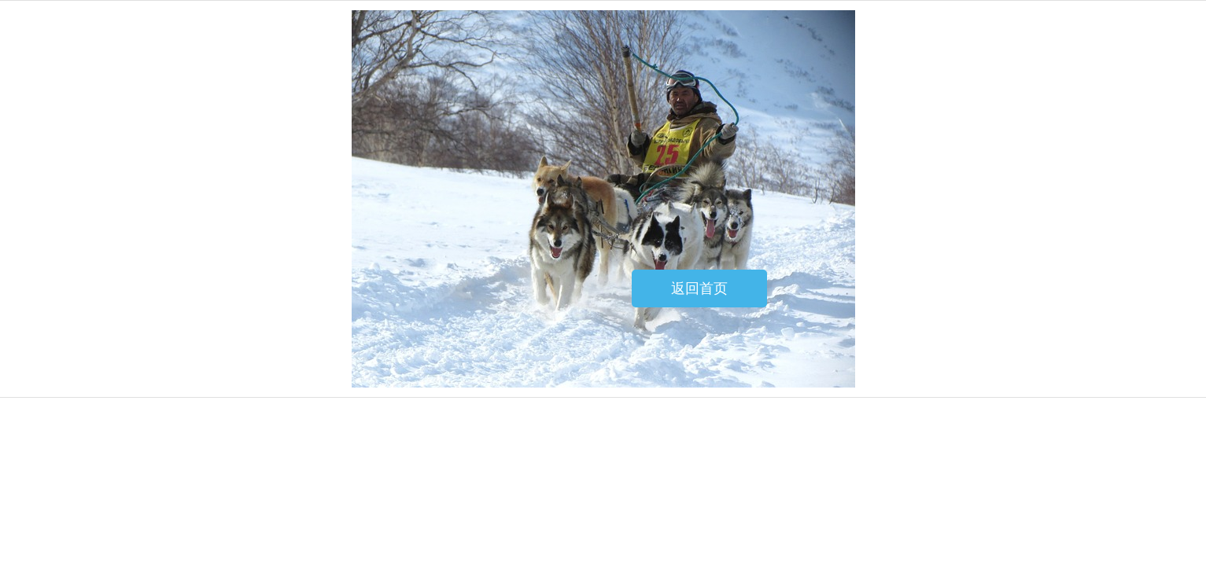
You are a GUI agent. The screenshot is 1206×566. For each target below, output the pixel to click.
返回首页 (699, 288)
